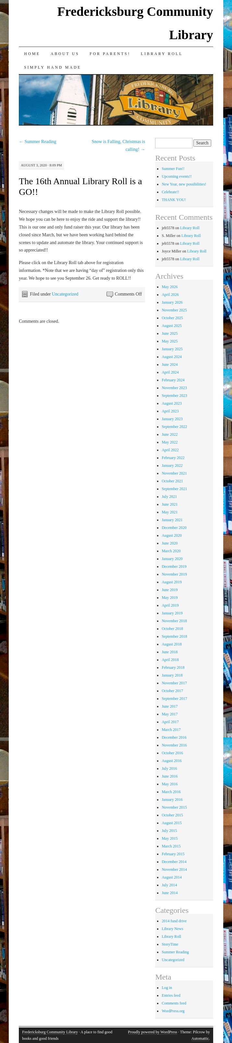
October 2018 (172, 628)
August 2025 (172, 325)
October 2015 (172, 815)
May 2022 (169, 442)
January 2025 (172, 349)
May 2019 (169, 597)
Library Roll (162, 53)
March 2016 (171, 792)
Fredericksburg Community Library (50, 1032)
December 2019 (174, 566)
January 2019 (172, 613)
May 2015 (169, 838)
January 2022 (172, 465)
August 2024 (172, 356)
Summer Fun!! (173, 168)
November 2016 (174, 745)
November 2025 (174, 310)
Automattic (200, 1038)
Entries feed (171, 995)
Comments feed (174, 1003)
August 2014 (172, 877)
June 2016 (169, 776)
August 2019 (172, 582)
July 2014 (169, 885)
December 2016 (174, 737)
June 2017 (169, 706)
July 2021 (169, 496)
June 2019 (169, 590)
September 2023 (174, 395)
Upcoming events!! (176, 176)
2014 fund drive (174, 921)
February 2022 (173, 457)
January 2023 (172, 419)
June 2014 (169, 893)
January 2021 (172, 520)
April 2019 (170, 605)
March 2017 (171, 729)
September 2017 (174, 698)
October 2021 (172, 481)
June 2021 (169, 504)
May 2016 (169, 784)
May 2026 (169, 287)
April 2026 (170, 294)
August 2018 (172, 644)
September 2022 (174, 426)
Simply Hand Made (52, 67)
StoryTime (170, 944)
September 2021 (174, 489)
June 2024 (169, 364)
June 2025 (169, 333)
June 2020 (169, 543)
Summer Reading (37, 141)
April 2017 (170, 722)
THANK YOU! (174, 199)
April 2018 (170, 659)
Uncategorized (65, 294)
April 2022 (170, 450)
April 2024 (170, 372)
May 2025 (169, 341)
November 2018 (174, 621)
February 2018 (173, 667)
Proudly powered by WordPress (152, 1032)
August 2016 (172, 760)
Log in (167, 987)
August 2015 (172, 823)
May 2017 (169, 714)
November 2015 (174, 807)
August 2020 (172, 535)
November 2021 (174, 473)
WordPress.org (173, 1011)
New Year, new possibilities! (184, 184)
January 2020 (172, 558)
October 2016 (172, 753)
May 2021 (169, 512)
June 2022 (169, 434)
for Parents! (110, 53)
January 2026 (172, 302)
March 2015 (171, 846)
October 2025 (172, 318)
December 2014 (174, 861)
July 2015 (169, 830)
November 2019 (174, 574)
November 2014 (174, 869)
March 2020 (171, 551)
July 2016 (169, 768)
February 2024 (173, 380)
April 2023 (170, 411)
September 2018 (174, 636)
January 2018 (172, 675)
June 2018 (169, 652)
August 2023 (172, 403)
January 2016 (172, 799)
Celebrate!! (170, 192)
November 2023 (174, 388)
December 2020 (174, 527)
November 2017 (174, 683)
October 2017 (172, 691)
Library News (172, 928)
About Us (65, 53)
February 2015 (173, 854)
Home (32, 53)
